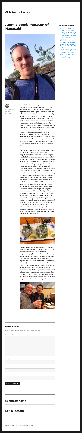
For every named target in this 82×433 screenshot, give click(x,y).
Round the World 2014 (66, 57)
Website (8, 375)
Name (7, 359)
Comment (9, 334)
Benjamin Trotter (9, 109)
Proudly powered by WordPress (26, 425)
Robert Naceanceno (65, 35)
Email (7, 367)
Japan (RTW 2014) (10, 113)
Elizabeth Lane (64, 32)
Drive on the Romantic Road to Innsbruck (68, 37)
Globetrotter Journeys (18, 12)
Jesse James (63, 29)
